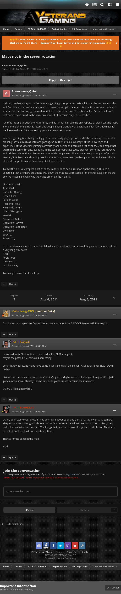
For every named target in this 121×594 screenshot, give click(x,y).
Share (29, 510)
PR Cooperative (40, 68)
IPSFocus (49, 552)
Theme (60, 552)
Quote (12, 284)
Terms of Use (7, 589)
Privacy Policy (73, 552)
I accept (113, 587)
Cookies (86, 552)
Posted (29, 95)
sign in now (72, 474)
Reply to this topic (60, 80)
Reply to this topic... (19, 491)
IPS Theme (36, 552)
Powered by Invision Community (60, 558)
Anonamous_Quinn (16, 65)
